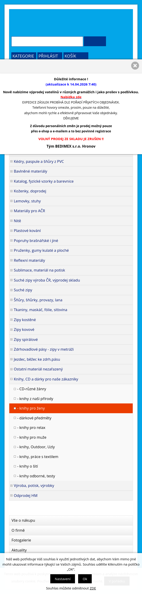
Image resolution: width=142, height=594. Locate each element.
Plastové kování (27, 230)
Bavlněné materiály (30, 171)
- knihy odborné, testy (36, 475)
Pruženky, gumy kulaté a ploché (41, 250)
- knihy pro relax (31, 427)
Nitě (17, 220)
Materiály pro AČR (29, 210)
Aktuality (19, 550)
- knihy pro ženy (31, 408)
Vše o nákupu (23, 520)
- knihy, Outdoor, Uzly (36, 446)
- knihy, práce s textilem (37, 456)
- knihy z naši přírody (35, 398)
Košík (70, 56)
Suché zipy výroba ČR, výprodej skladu (47, 280)
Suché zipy (23, 289)
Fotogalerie (21, 540)
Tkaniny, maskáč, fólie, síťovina (40, 309)
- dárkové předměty (34, 417)
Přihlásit (48, 56)
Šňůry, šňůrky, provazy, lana (38, 299)
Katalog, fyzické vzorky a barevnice (44, 181)
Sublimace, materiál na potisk (39, 270)
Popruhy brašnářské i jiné (36, 240)
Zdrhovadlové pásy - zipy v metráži (44, 349)
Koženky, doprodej (30, 191)
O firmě (18, 530)
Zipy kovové (24, 329)
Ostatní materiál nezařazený (38, 369)
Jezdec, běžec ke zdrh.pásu (37, 359)
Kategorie (23, 56)
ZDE (93, 588)
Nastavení (62, 578)
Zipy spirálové (26, 339)
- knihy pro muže (31, 437)
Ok (85, 578)
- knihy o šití (27, 466)
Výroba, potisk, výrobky (34, 485)
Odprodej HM (26, 495)
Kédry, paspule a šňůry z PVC (39, 161)
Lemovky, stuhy (27, 201)
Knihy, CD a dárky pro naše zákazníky (46, 379)
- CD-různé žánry (31, 388)
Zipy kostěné (25, 319)
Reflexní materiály (29, 260)
